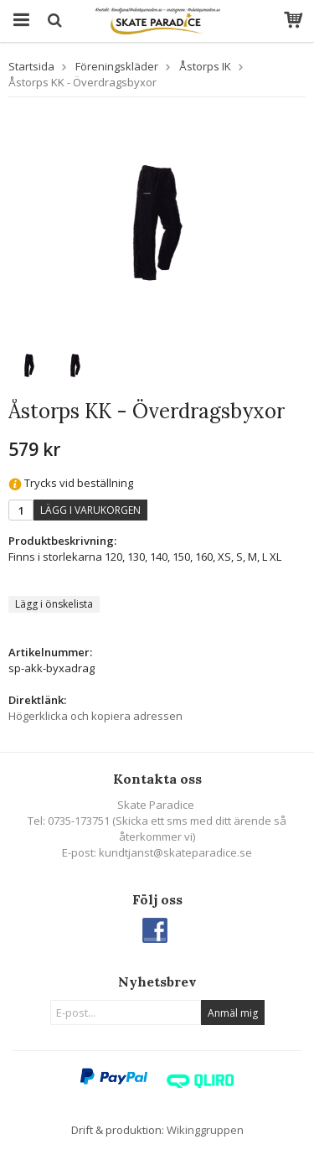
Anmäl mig (233, 1013)
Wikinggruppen (205, 1129)
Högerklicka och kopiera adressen (95, 715)
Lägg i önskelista (54, 604)
